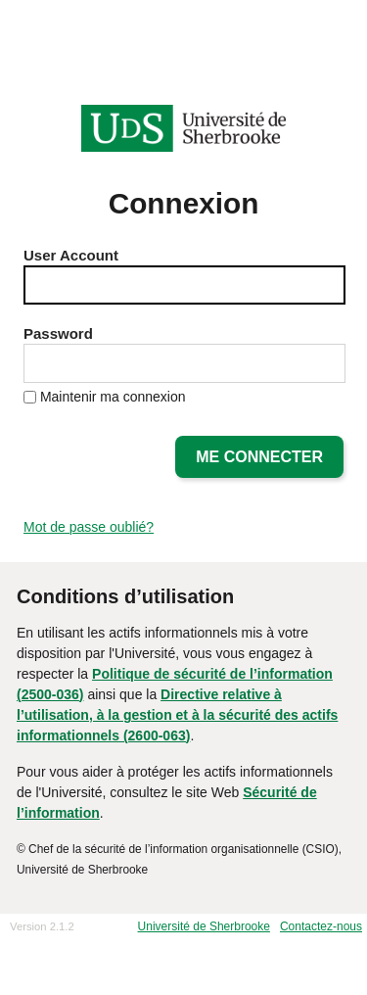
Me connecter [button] (259, 457)
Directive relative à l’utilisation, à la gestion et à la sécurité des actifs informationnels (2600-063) (177, 715)
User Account (70, 255)
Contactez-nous (321, 926)
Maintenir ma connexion (113, 396)
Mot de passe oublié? (88, 527)
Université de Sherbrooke (204, 926)
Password (58, 333)
